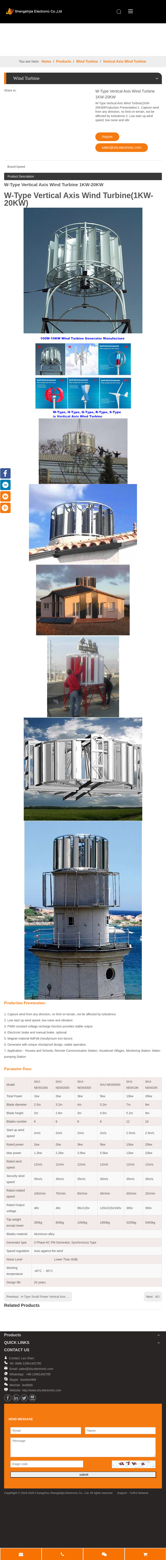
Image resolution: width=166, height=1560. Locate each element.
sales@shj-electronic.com (121, 148)
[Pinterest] (5, 508)
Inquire (107, 137)
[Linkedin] (16, 1398)
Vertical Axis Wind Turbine (124, 62)
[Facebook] (7, 1398)
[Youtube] (32, 1398)
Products (63, 62)
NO (157, 1297)
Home (46, 62)
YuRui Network (139, 1493)
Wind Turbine (87, 62)
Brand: (11, 167)
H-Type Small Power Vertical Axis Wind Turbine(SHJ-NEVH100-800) (66, 1297)
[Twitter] (24, 1398)
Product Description (21, 177)
